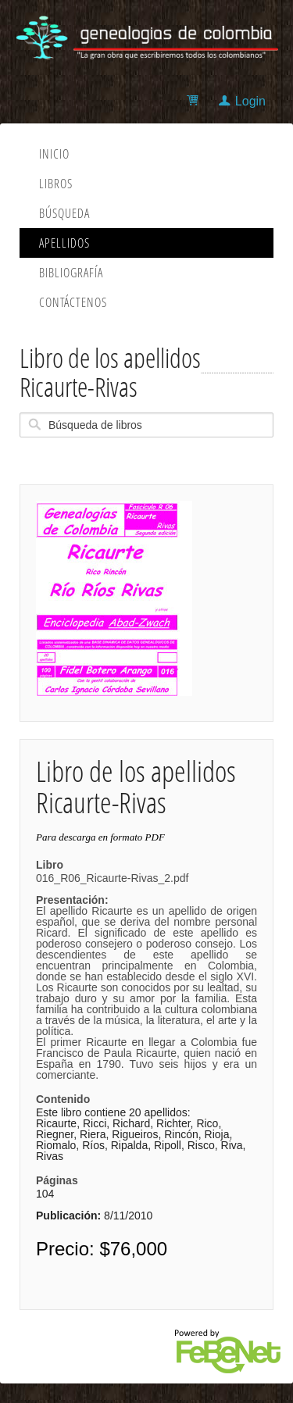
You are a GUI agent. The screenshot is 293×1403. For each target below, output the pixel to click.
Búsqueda (64, 213)
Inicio (54, 153)
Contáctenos (73, 302)
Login (250, 101)
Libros (56, 183)
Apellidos (64, 243)
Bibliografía (71, 272)
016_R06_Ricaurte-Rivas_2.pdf (146, 976)
